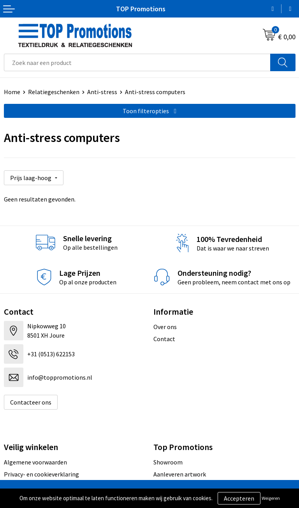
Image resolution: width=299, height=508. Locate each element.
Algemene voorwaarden (35, 462)
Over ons (165, 327)
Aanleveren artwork (179, 474)
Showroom (168, 462)
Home (12, 92)
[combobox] (137, 62)
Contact (164, 339)
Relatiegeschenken (53, 92)
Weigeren (271, 498)
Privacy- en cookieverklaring (41, 474)
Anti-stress (102, 92)
